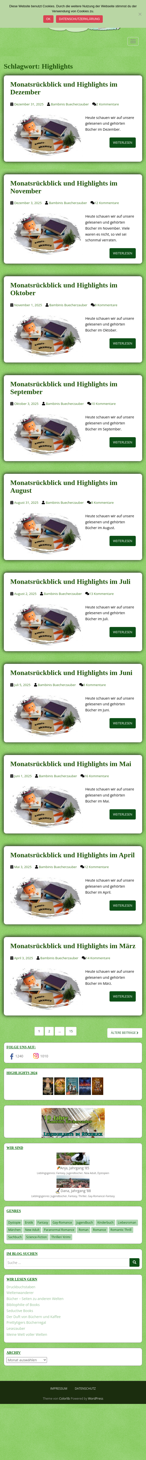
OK (48, 19)
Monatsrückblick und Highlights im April (72, 855)
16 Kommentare (96, 776)
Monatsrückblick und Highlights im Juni (71, 673)
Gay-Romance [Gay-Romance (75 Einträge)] (62, 1222)
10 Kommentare (103, 403)
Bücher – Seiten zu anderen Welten (35, 1298)
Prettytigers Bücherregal (26, 1322)
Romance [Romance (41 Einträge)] (99, 1230)
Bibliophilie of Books (23, 1304)
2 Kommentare (107, 104)
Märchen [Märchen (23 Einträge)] (14, 1230)
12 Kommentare (106, 203)
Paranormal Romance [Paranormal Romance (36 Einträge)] (59, 1230)
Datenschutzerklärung (79, 19)
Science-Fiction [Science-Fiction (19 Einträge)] (36, 1237)
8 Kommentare (106, 305)
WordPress (95, 1398)
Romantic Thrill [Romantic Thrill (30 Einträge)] (121, 1230)
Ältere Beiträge (124, 1033)
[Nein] (139, 14)
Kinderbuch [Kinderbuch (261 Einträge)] (105, 1222)
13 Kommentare (101, 593)
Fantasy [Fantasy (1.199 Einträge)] (43, 1222)
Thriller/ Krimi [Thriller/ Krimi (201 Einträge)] (60, 1237)
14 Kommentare (98, 958)
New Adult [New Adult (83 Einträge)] (32, 1230)
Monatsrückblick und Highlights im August (64, 486)
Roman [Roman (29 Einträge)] (83, 1230)
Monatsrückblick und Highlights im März (73, 946)
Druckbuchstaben (20, 1286)
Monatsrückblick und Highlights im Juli (70, 581)
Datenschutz (85, 1388)
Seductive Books (19, 1310)
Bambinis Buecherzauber (70, 104)
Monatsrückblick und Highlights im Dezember (64, 88)
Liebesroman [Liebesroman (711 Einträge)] (127, 1222)
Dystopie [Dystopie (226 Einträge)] (14, 1222)
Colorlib (64, 1398)
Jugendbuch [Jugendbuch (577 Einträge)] (84, 1222)
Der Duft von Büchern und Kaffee (33, 1316)
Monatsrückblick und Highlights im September (64, 388)
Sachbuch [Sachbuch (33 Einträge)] (15, 1237)
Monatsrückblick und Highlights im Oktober (64, 289)
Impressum (58, 1388)
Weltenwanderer (20, 1292)
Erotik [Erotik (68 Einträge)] (29, 1222)
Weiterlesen (122, 142)
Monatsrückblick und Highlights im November (64, 187)
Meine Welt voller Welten (26, 1334)
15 (71, 1031)
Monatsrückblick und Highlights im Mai (70, 764)
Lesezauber (15, 1328)
